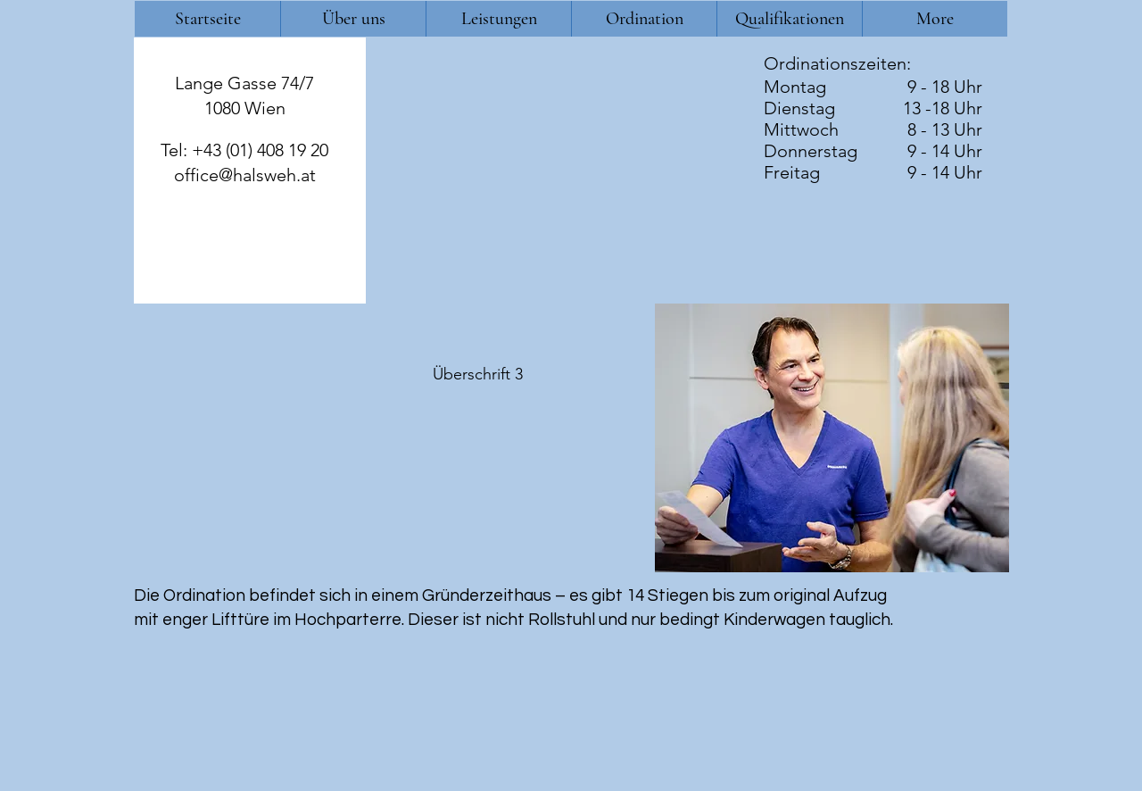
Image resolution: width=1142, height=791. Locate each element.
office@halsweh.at (245, 175)
